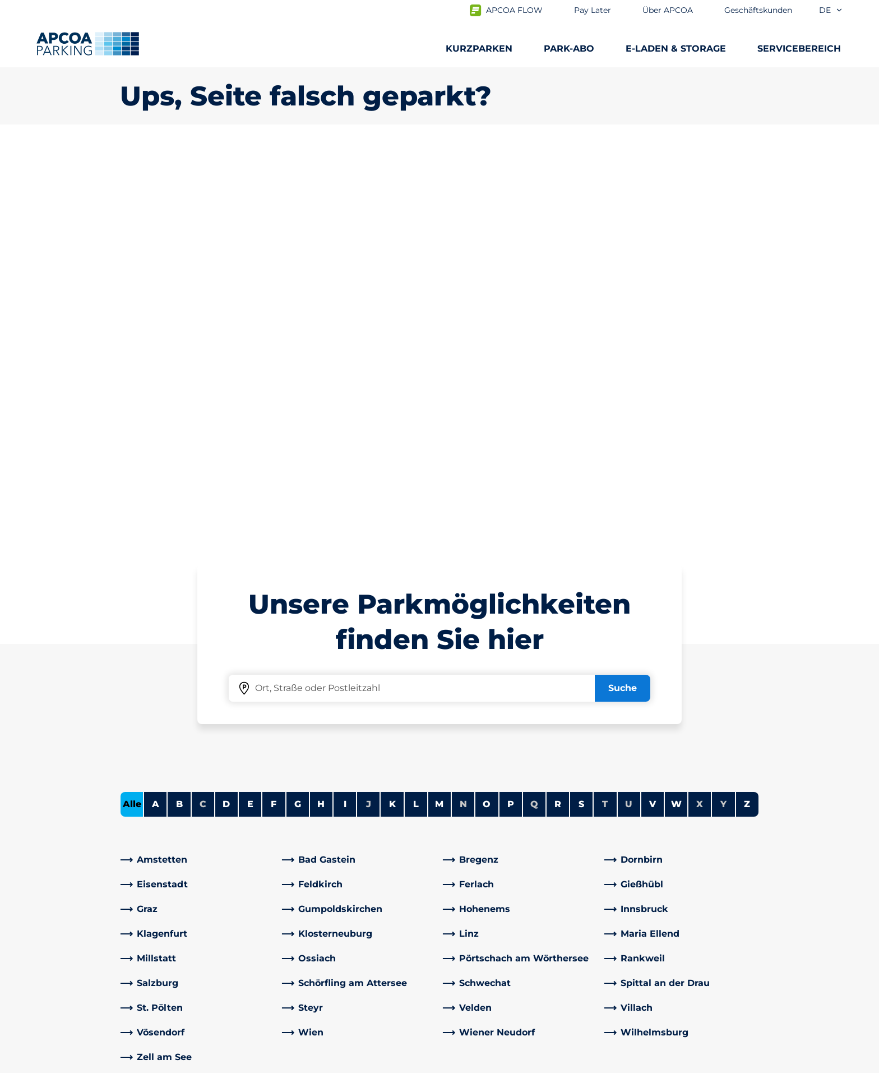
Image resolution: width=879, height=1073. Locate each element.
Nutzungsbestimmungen (169, 1063)
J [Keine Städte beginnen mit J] (368, 409)
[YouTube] (336, 913)
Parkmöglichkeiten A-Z (172, 819)
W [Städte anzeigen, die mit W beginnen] (676, 409)
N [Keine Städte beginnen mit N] (463, 409)
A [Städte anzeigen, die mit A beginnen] (155, 409)
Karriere (465, 837)
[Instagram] (358, 913)
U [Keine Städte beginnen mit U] (628, 409)
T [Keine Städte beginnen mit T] (605, 409)
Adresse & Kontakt (325, 837)
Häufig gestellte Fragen (337, 819)
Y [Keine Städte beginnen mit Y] (723, 409)
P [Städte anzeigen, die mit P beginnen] (510, 409)
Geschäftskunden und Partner (516, 949)
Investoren (472, 967)
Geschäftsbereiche (490, 931)
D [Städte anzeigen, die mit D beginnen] (226, 409)
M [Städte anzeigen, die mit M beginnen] (439, 409)
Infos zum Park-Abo (164, 855)
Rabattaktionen (319, 855)
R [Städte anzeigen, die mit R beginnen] (557, 409)
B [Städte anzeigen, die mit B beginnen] (179, 409)
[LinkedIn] (313, 913)
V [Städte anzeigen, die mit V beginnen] (652, 409)
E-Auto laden (149, 837)
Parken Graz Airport (163, 927)
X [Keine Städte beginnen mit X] (699, 409)
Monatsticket (150, 891)
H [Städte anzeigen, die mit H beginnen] (321, 409)
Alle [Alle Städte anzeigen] (132, 409)
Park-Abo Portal (155, 873)
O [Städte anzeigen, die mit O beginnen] (487, 409)
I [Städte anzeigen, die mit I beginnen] (345, 409)
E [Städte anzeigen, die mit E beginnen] (250, 409)
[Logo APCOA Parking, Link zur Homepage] (88, 43)
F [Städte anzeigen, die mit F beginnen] (273, 409)
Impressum (345, 1063)
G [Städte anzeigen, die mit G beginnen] (297, 409)
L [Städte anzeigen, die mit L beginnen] (416, 409)
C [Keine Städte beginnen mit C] (203, 409)
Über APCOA (477, 819)
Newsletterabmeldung (499, 873)
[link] (198, 465)
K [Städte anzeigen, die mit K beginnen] (392, 409)
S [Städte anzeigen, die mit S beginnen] (581, 409)
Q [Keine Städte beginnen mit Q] (534, 409)
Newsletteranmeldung (499, 855)
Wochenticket (152, 909)
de (831, 10)
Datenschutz (271, 1063)
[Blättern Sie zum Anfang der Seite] (861, 734)
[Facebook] (291, 913)
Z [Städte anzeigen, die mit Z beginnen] (747, 409)
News (461, 985)
